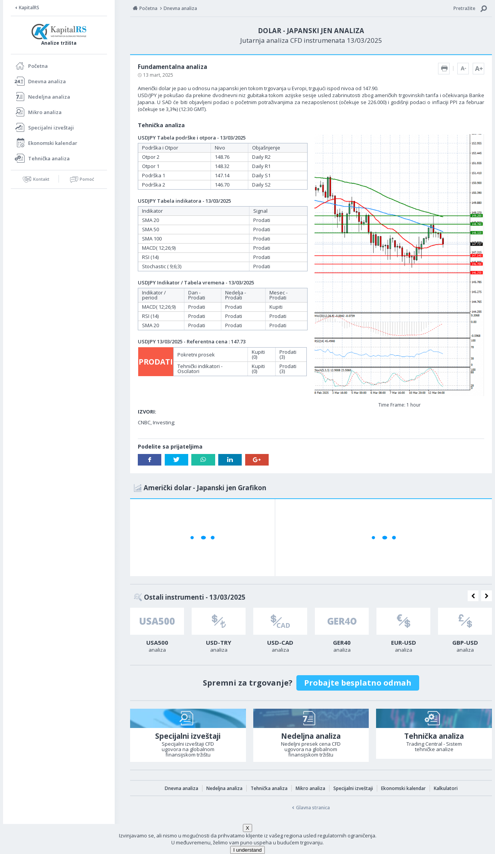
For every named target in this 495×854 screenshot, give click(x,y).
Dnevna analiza (47, 81)
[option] (157, 632)
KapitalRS (29, 7)
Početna (38, 65)
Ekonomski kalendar (52, 143)
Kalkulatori (446, 788)
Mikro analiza (45, 112)
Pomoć (87, 179)
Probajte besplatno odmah (357, 682)
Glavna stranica (313, 807)
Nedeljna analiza (49, 96)
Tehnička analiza (49, 158)
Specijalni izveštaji (51, 127)
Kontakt (41, 179)
